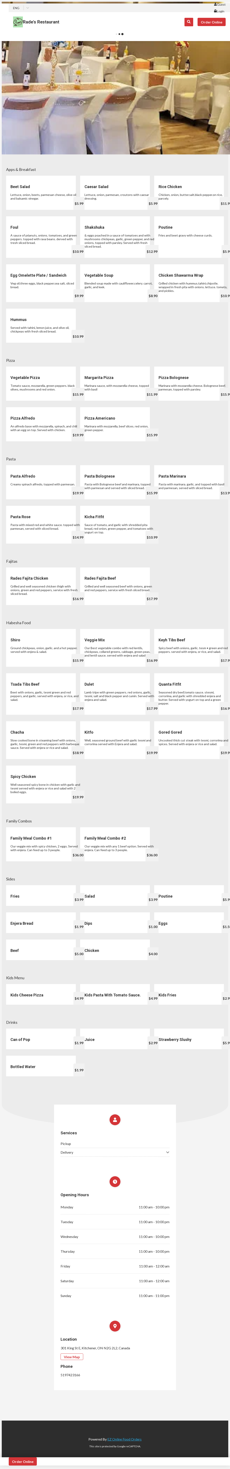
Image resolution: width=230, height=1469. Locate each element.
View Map (72, 1357)
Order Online (211, 22)
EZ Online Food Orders (124, 1439)
